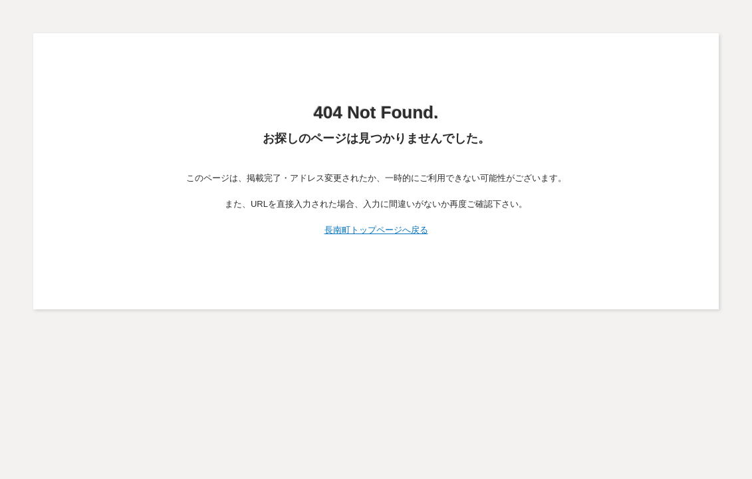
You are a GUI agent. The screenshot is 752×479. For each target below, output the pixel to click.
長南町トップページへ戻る (376, 230)
